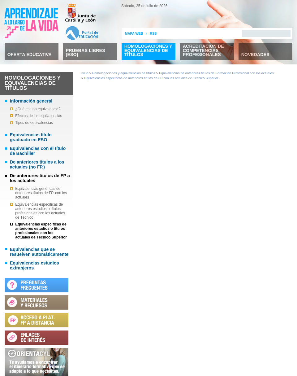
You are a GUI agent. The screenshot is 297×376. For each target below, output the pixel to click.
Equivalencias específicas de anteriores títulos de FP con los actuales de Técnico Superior (151, 78)
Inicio (84, 73)
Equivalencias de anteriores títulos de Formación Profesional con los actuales (216, 73)
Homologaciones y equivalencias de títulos (123, 73)
